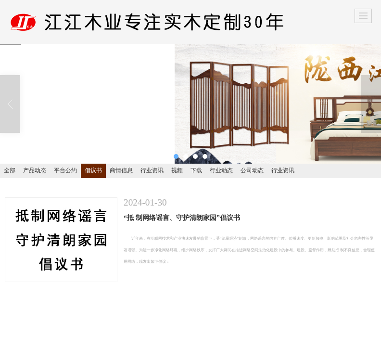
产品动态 (34, 170)
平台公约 (65, 170)
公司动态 (252, 170)
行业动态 (221, 170)
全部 (9, 170)
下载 (196, 170)
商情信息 (121, 170)
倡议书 (93, 170)
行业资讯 (152, 170)
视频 (177, 170)
